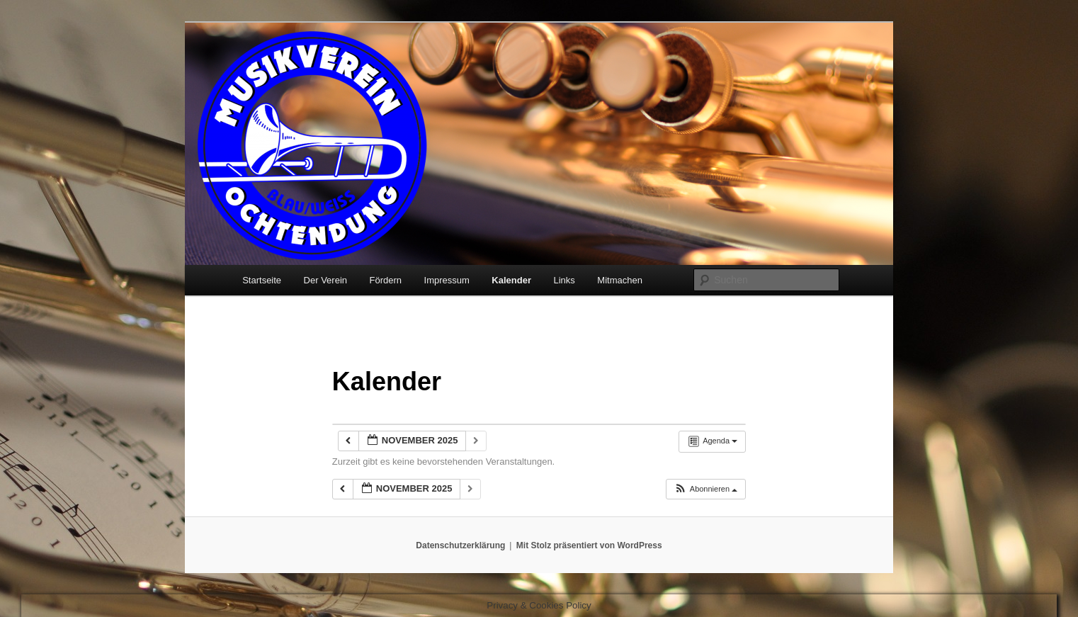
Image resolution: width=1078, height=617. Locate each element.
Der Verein (325, 280)
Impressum (447, 280)
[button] (705, 489)
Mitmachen (619, 280)
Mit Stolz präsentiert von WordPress (589, 545)
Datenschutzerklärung (460, 545)
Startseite (261, 280)
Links (564, 280)
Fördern (386, 280)
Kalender (511, 280)
